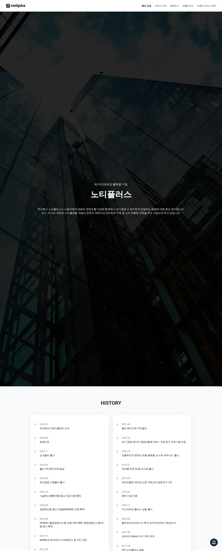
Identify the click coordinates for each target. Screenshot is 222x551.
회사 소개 (146, 6)
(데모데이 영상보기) (165, 522)
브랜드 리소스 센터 (206, 6)
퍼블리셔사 (188, 6)
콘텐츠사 (174, 6)
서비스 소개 (160, 6)
